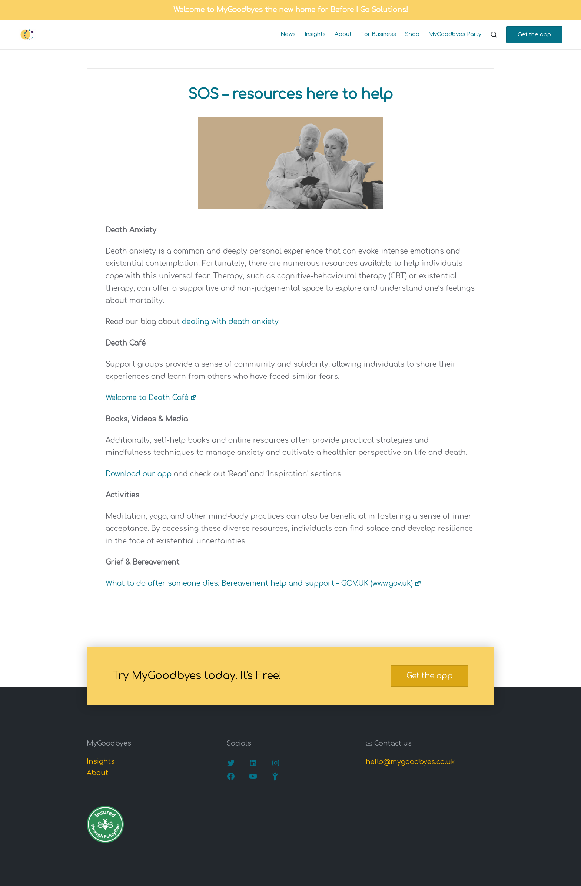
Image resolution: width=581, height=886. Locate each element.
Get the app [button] (429, 676)
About (97, 773)
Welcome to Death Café (151, 397)
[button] (534, 34)
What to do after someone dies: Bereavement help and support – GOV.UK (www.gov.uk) (263, 583)
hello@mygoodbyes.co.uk (410, 762)
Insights (100, 761)
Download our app (139, 474)
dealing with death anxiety (230, 321)
